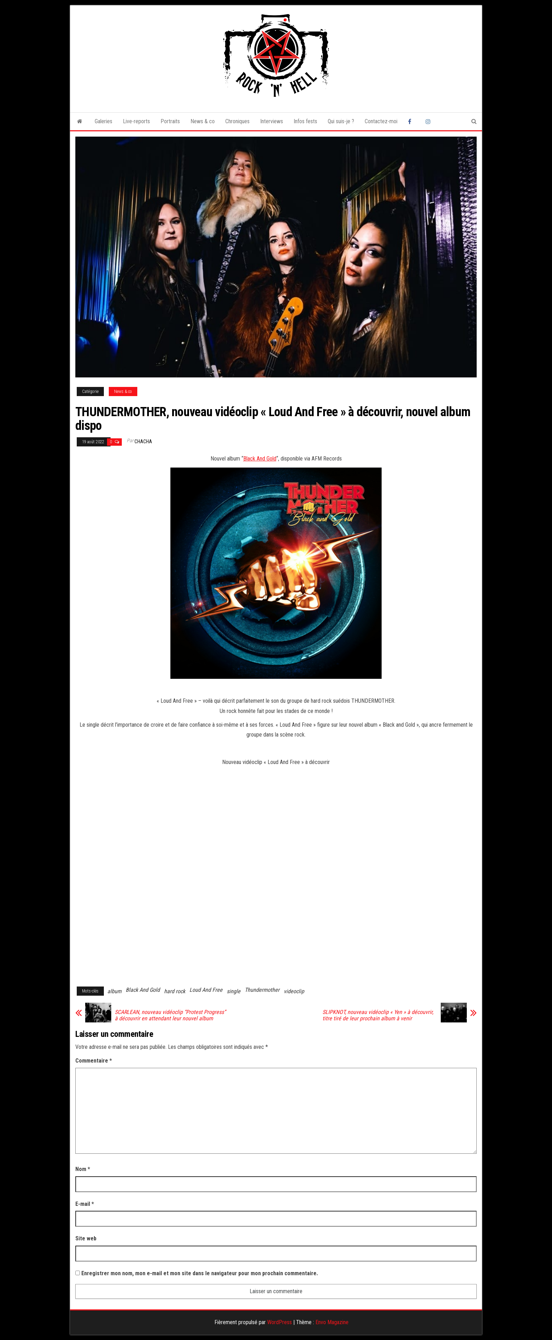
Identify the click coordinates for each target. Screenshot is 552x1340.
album (114, 991)
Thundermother (262, 990)
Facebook (411, 121)
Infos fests (305, 121)
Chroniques (237, 121)
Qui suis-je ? (341, 121)
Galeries (103, 121)
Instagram (429, 121)
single (233, 991)
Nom (82, 1169)
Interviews (271, 121)
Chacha (143, 441)
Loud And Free (205, 990)
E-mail (84, 1204)
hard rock (174, 991)
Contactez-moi (381, 121)
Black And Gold (259, 458)
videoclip (294, 991)
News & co (202, 121)
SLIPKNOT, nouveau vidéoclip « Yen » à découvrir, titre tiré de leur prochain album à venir (377, 1015)
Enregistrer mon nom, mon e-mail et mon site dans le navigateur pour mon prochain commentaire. (199, 1273)
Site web (85, 1238)
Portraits (170, 121)
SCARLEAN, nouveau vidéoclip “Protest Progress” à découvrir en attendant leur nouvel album (170, 1015)
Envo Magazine (332, 1322)
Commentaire (93, 1060)
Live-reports (136, 121)
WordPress (279, 1322)
